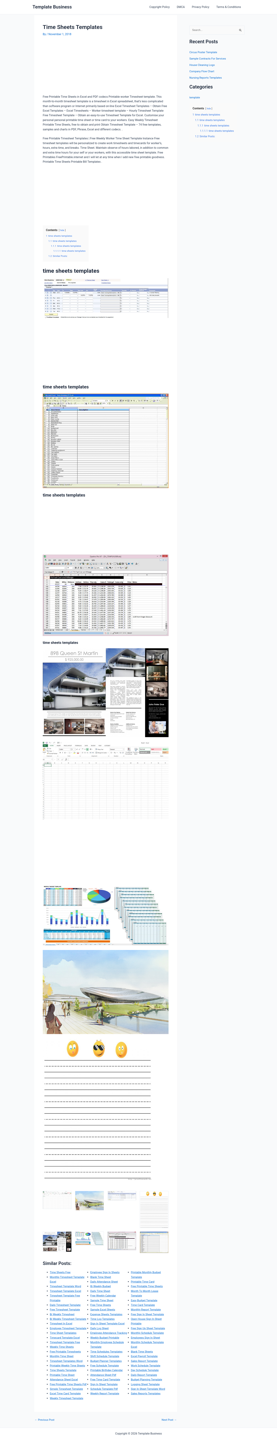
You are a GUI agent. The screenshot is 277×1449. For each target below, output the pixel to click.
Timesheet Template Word (66, 1286)
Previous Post (45, 1424)
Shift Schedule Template (105, 1370)
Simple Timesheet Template (67, 1402)
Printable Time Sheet (63, 1384)
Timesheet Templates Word (67, 1370)
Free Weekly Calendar (103, 1304)
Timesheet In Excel (61, 1328)
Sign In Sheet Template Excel (108, 1332)
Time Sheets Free (61, 1272)
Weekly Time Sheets (62, 1356)
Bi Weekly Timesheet (63, 1314)
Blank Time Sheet (101, 1286)
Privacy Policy (202, 7)
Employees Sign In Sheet (146, 1342)
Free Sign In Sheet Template (148, 1318)
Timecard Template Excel (65, 1346)
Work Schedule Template (146, 1370)
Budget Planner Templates (106, 1374)
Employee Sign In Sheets (105, 1281)
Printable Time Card (143, 1286)
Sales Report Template (145, 1365)
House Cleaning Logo (202, 65)
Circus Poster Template (204, 52)
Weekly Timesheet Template (108, 1277)
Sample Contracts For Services (208, 58)
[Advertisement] (72, 67)
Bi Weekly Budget (101, 1295)
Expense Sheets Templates (107, 1323)
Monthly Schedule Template (148, 1337)
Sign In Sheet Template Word (149, 1393)
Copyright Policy (164, 7)
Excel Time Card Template (106, 1272)
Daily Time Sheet (100, 1300)
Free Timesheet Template (66, 1309)
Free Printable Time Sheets (148, 1290)
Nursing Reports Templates (206, 77)
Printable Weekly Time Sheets (68, 1374)
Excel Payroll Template (145, 1360)
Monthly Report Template (147, 1314)
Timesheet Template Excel (66, 1290)
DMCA (184, 7)
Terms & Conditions (229, 7)
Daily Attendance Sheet (104, 1290)
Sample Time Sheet (102, 1309)
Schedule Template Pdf (104, 1402)
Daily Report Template (144, 1379)
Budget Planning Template (147, 1384)
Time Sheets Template (64, 1379)
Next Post (169, 1424)
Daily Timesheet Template (66, 1304)
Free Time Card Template (106, 1393)
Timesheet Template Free (66, 1351)
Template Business (52, 7)
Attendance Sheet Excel (64, 1388)
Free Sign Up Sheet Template (149, 1332)
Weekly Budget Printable (105, 1351)
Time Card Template (143, 1309)
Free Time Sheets (101, 1314)
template (195, 97)
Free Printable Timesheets (66, 1360)
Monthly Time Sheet (62, 1365)
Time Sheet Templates (64, 1342)
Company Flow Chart (202, 71)
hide (62, 230)
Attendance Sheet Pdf (104, 1388)
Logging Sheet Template (146, 1388)
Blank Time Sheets (142, 1356)
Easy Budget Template (145, 1304)
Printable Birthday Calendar (107, 1384)
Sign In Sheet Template (104, 1398)
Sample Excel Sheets (103, 1318)
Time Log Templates (103, 1328)
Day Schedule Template (145, 1374)
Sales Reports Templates (146, 1398)
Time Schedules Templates (107, 1365)
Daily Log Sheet (100, 1337)
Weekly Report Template (146, 1272)
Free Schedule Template (105, 1379)
